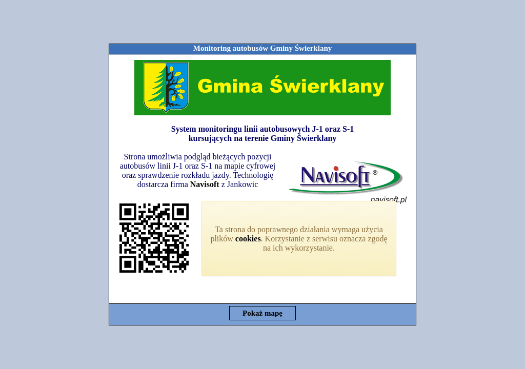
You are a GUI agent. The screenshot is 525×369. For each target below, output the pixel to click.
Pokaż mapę (262, 313)
